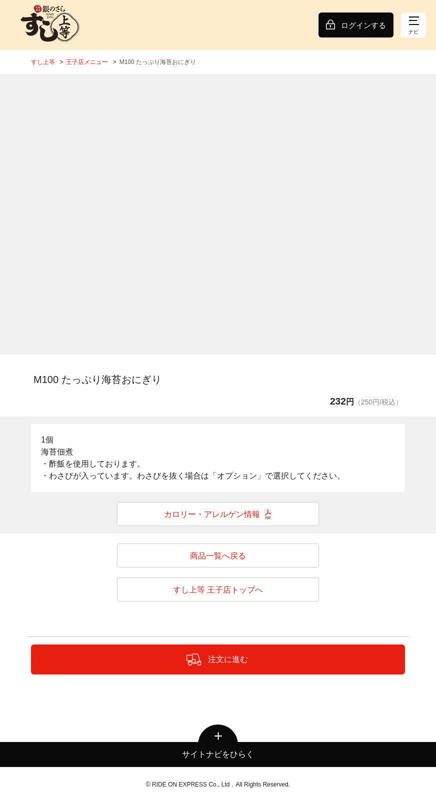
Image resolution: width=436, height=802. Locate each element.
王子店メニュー (87, 62)
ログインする (363, 25)
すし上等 (43, 62)
